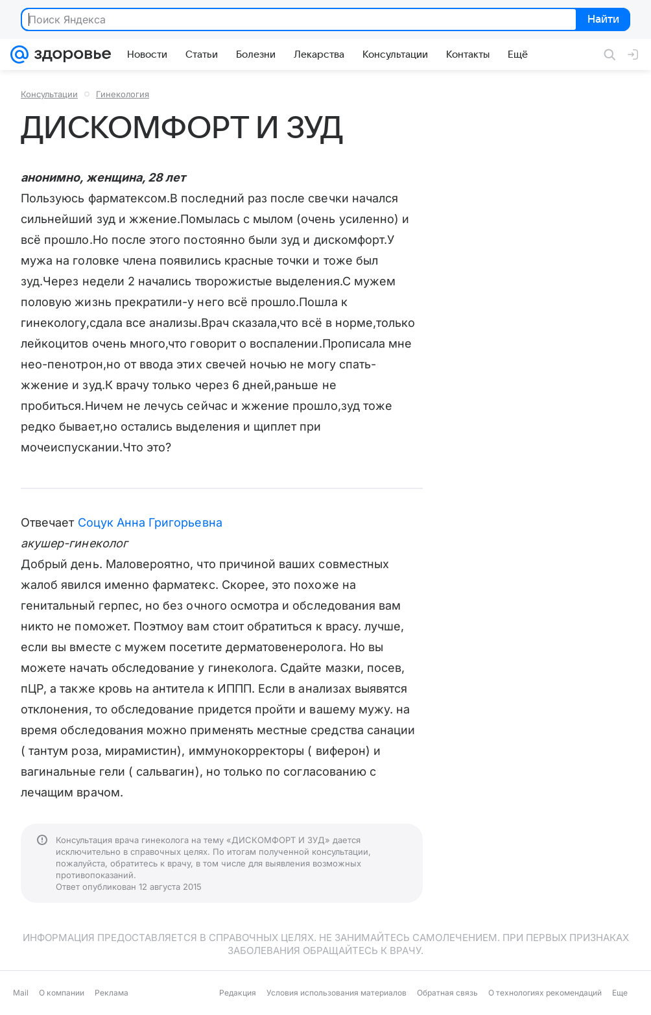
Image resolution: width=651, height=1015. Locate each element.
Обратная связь (447, 992)
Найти (602, 20)
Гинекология (122, 94)
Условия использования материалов (336, 992)
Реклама (111, 992)
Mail (21, 992)
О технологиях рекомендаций (545, 992)
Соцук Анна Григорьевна (150, 522)
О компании (61, 992)
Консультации (49, 94)
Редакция (237, 992)
